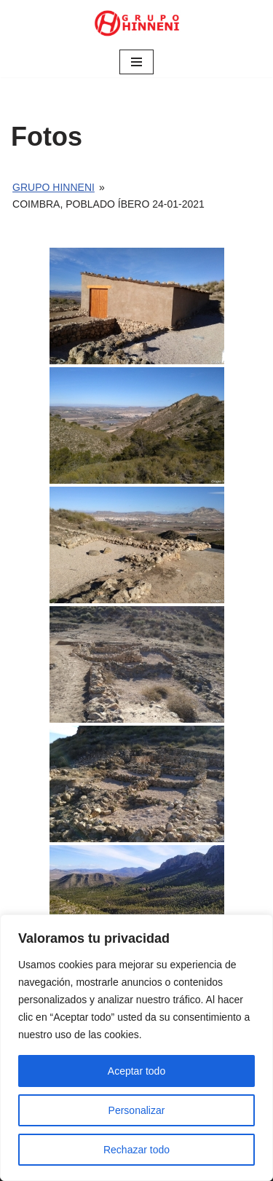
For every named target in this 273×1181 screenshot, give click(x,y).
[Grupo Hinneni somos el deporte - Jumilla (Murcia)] (137, 23)
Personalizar (136, 1110)
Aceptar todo (136, 1071)
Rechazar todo (136, 1150)
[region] (136, 1047)
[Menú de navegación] (136, 62)
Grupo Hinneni (53, 187)
